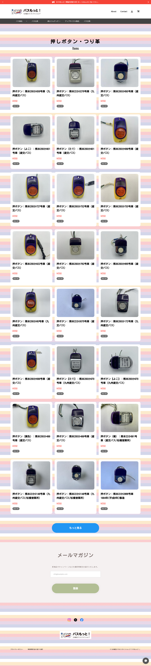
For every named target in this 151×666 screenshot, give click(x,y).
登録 (75, 588)
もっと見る (75, 528)
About (113, 11)
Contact (123, 11)
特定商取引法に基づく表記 (35, 649)
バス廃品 (19, 21)
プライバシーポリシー (16, 649)
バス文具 (87, 21)
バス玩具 (35, 21)
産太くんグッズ (53, 21)
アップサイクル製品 (72, 21)
